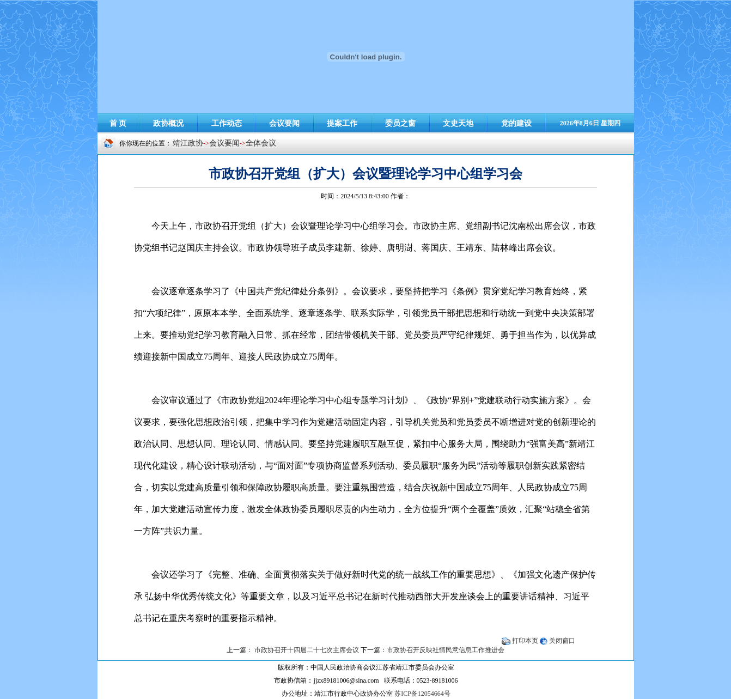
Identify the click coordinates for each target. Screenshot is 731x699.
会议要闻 (224, 143)
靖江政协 (188, 143)
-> (243, 143)
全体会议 (261, 143)
